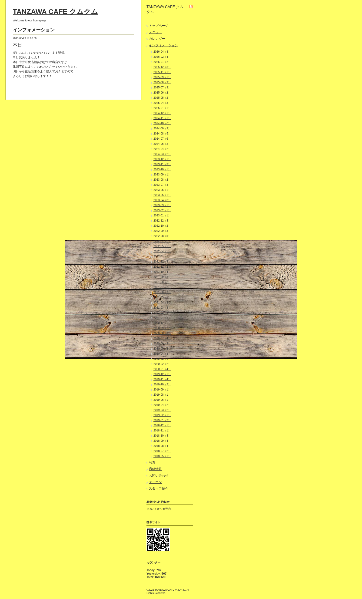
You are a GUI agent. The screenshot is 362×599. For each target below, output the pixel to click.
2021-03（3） (162, 307)
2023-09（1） (162, 174)
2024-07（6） (162, 138)
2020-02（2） (162, 364)
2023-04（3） (162, 200)
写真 (152, 462)
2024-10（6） (162, 123)
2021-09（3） (162, 277)
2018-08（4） (162, 446)
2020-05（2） (162, 348)
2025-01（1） (162, 108)
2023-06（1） (162, 190)
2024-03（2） (162, 154)
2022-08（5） (162, 236)
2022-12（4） (162, 220)
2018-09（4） (162, 440)
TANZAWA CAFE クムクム (55, 11)
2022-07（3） (162, 241)
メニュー (155, 32)
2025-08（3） (162, 82)
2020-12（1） (162, 323)
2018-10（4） (162, 435)
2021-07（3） (162, 287)
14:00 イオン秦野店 (158, 509)
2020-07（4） (162, 338)
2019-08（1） (162, 394)
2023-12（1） (162, 159)
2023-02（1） (162, 210)
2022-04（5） (162, 251)
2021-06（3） (162, 292)
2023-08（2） (162, 179)
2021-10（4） (162, 271)
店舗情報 (155, 469)
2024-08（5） (162, 133)
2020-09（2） (162, 328)
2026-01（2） (162, 62)
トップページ (158, 25)
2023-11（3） (162, 164)
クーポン (155, 482)
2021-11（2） (162, 266)
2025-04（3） (162, 102)
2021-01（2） (162, 318)
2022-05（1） (162, 246)
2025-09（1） (162, 77)
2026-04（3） (162, 51)
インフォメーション (163, 45)
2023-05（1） (162, 195)
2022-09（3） (162, 230)
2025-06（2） (162, 92)
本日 (17, 44)
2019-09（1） (162, 389)
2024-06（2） (162, 143)
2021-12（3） (162, 261)
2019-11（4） (162, 379)
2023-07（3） (162, 184)
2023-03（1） (162, 205)
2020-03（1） (162, 358)
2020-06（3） (162, 343)
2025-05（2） (162, 97)
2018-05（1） (162, 456)
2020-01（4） (162, 369)
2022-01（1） (162, 256)
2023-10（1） (162, 169)
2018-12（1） (162, 425)
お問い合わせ (158, 475)
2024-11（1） (162, 118)
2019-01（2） (162, 420)
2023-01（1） (162, 215)
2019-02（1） (162, 415)
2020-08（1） (162, 333)
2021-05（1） (162, 297)
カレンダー (157, 38)
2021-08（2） (162, 282)
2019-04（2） (162, 405)
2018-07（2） (162, 451)
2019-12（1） (162, 374)
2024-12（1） (162, 113)
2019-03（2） (162, 410)
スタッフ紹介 (158, 488)
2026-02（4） (162, 56)
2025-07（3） (162, 87)
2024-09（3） (162, 128)
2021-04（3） (162, 302)
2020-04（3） (162, 353)
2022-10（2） (162, 225)
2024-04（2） (162, 149)
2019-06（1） (162, 399)
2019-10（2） (162, 384)
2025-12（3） (162, 67)
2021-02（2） (162, 312)
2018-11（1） (162, 430)
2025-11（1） (162, 72)
